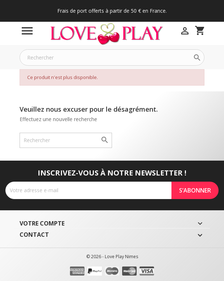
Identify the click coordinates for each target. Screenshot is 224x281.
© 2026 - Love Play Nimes (112, 256)
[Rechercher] (112, 57)
